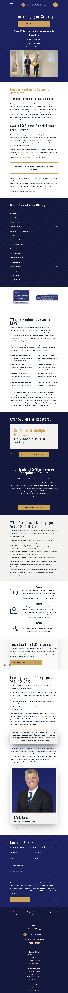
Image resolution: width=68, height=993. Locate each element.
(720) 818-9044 (34, 943)
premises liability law (17, 338)
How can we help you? (17, 871)
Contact (58, 912)
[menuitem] (34, 213)
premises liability (33, 109)
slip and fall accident (40, 140)
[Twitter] (32, 929)
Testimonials (43, 912)
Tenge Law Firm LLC (18, 104)
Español (51, 912)
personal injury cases (45, 716)
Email (36, 858)
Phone (12, 858)
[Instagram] (40, 929)
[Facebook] (28, 929)
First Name (13, 852)
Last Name (38, 852)
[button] (10, 665)
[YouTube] (36, 929)
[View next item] (36, 308)
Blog (28, 912)
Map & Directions (34, 963)
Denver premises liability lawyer (23, 158)
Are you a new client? (16, 865)
